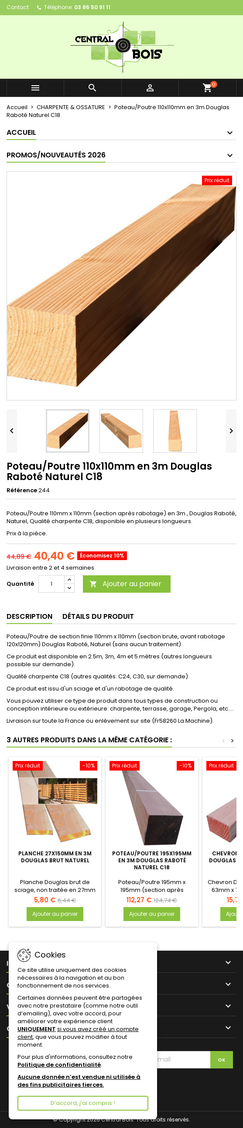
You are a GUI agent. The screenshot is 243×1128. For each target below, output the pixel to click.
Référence (22, 490)
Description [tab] (29, 616)
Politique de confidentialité (59, 1065)
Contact (18, 7)
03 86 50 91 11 (92, 7)
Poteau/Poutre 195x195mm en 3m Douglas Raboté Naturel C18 (152, 860)
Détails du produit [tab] (98, 616)
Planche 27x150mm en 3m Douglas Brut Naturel (55, 857)
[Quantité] (51, 584)
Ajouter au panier (125, 584)
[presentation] (174, 1085)
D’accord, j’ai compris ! (83, 1103)
